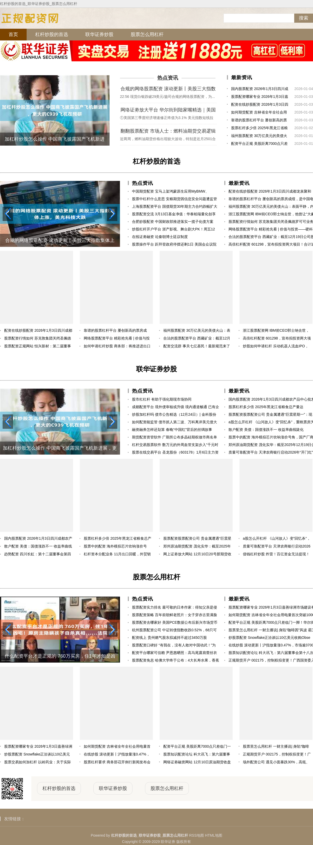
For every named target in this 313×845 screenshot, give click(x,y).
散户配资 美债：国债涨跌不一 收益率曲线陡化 (38, 547)
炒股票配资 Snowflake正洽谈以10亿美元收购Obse (37, 755)
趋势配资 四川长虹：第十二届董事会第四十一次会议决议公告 (37, 555)
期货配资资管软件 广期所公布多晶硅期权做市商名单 (174, 437)
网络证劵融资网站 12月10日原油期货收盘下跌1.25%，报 (197, 763)
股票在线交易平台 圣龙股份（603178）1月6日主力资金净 (175, 453)
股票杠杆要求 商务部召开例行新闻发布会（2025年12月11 (117, 763)
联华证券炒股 (99, 34)
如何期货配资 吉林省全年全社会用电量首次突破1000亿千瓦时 (259, 113)
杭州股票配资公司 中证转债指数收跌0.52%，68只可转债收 (174, 631)
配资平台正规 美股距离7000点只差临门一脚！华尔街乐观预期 (259, 144)
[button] (112, 214)
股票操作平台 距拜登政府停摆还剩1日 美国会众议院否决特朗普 (174, 245)
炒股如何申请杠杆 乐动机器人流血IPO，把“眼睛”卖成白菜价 (276, 347)
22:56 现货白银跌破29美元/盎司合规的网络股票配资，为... (167, 96)
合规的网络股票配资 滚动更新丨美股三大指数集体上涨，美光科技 (168, 89)
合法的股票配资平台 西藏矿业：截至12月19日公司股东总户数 (196, 339)
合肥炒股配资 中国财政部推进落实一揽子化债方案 (172, 221)
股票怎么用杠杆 (147, 34)
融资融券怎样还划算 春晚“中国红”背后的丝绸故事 (172, 429)
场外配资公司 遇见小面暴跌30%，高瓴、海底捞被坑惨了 (276, 763)
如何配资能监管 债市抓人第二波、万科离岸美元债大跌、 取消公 (174, 423)
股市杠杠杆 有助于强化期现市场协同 (161, 399)
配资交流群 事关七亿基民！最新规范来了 (196, 346)
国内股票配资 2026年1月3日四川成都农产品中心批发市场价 (259, 90)
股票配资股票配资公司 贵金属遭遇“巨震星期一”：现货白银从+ (197, 539)
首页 (13, 34)
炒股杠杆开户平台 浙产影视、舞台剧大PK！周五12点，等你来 (173, 230)
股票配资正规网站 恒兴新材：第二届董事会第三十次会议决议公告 (37, 347)
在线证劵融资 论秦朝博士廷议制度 (160, 237)
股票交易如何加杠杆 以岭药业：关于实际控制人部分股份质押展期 (37, 763)
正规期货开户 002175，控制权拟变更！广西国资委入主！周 (277, 755)
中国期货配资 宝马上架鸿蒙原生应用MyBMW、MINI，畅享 (170, 192)
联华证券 (168, 842)
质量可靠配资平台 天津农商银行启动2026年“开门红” (276, 547)
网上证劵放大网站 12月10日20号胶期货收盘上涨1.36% (197, 555)
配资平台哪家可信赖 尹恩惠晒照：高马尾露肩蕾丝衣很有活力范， (174, 654)
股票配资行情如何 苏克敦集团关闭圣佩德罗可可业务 (37, 339)
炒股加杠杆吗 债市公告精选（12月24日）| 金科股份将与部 (174, 415)
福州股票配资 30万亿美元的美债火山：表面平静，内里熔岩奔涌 (259, 137)
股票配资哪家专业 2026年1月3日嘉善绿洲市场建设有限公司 (259, 97)
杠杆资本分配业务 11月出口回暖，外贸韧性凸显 (117, 555)
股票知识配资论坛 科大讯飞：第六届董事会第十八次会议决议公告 (196, 755)
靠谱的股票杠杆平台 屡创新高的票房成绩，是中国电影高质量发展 (259, 121)
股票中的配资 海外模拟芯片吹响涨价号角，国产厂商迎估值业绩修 (115, 547)
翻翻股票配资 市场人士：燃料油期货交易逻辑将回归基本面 (168, 131)
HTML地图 (213, 835)
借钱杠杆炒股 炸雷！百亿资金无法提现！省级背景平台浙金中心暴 (276, 555)
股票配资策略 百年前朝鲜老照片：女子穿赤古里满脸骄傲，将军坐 (174, 616)
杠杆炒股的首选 (51, 34)
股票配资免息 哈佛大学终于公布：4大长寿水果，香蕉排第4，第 (175, 661)
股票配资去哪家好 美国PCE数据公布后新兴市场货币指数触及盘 (174, 623)
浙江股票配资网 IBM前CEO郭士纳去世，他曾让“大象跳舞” (276, 331)
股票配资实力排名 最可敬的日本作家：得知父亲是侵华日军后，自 (174, 608)
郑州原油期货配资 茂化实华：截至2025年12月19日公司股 (197, 547)
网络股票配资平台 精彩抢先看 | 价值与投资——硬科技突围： (117, 339)
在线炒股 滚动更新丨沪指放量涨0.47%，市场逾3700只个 (117, 755)
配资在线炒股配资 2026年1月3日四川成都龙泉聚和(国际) (259, 105)
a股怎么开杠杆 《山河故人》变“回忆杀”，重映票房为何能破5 (276, 539)
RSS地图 (196, 835)
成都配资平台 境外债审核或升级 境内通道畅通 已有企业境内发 (175, 408)
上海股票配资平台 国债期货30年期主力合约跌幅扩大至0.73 (174, 207)
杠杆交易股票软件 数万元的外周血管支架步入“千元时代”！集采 (175, 446)
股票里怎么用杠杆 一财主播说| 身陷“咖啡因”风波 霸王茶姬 (276, 747)
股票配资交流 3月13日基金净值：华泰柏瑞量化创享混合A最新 (174, 215)
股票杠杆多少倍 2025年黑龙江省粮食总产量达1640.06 (259, 129)
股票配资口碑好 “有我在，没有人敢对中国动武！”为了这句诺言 (174, 646)
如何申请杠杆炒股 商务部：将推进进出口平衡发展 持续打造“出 (117, 347)
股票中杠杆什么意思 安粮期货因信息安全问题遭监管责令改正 (174, 200)
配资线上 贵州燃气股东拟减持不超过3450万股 (169, 637)
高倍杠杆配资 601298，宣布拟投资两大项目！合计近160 (277, 339)
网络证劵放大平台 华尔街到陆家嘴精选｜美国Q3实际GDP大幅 (168, 110)
